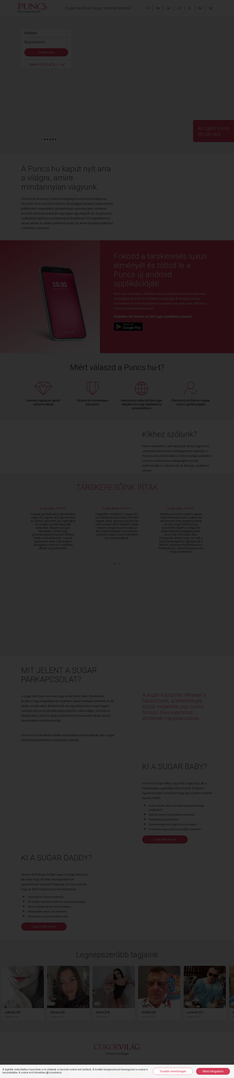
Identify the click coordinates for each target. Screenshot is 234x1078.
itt (47, 1072)
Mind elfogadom (213, 1071)
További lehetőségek (173, 1071)
